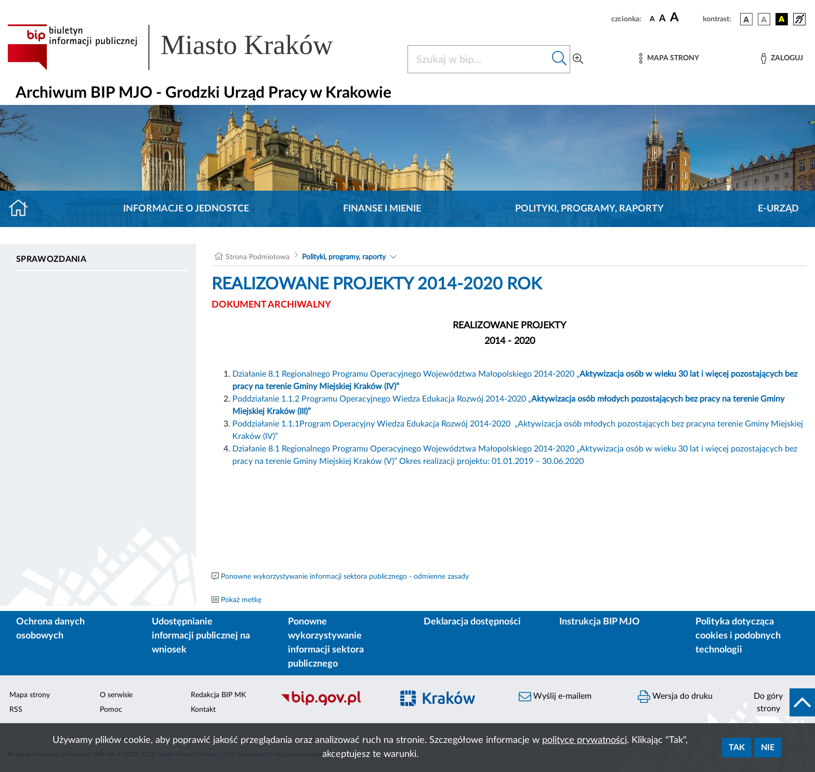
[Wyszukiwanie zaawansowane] (578, 59)
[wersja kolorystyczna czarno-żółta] (782, 19)
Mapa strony (29, 695)
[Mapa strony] (669, 58)
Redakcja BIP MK (218, 695)
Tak (737, 747)
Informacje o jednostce (186, 209)
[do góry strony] (781, 702)
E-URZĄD (778, 209)
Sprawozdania (51, 259)
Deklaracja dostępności (472, 622)
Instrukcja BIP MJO (599, 622)
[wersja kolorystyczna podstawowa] (746, 19)
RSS (15, 709)
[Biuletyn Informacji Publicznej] (331, 704)
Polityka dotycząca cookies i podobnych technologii (738, 636)
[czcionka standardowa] (652, 18)
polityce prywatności (584, 740)
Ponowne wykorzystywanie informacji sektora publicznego (326, 643)
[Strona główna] (22, 209)
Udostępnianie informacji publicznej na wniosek (201, 636)
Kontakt (203, 709)
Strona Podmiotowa (258, 257)
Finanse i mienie (382, 209)
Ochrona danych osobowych (50, 629)
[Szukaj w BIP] (478, 59)
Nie (767, 747)
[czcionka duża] (685, 17)
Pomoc (111, 709)
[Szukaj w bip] (559, 59)
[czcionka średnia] (662, 19)
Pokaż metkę (241, 600)
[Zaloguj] (782, 58)
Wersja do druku (675, 696)
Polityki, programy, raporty (589, 209)
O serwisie (116, 695)
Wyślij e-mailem (555, 696)
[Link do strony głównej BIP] (185, 47)
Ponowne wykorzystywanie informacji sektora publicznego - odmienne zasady (345, 576)
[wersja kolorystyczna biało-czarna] (764, 19)
